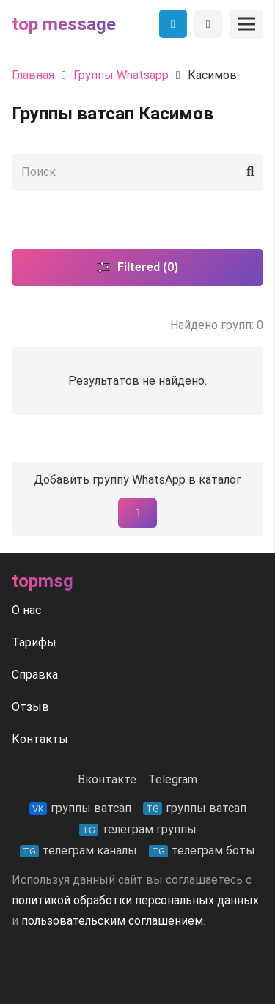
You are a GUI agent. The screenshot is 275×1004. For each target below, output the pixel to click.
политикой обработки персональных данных (135, 900)
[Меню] (246, 24)
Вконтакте (107, 779)
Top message (64, 24)
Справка (35, 675)
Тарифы (34, 642)
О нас (26, 610)
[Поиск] (137, 172)
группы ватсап (80, 808)
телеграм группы (138, 829)
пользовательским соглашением (112, 921)
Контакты (40, 739)
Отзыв (30, 707)
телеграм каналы (78, 850)
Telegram (172, 779)
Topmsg (42, 581)
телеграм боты (202, 850)
